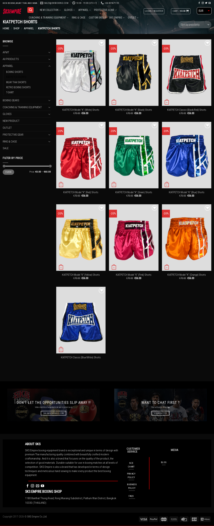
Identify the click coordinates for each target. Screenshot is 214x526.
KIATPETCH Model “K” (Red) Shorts (80, 192)
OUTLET (133, 17)
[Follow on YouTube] (42, 486)
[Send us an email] (210, 3)
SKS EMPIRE (117, 17)
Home (6, 28)
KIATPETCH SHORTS (16, 77)
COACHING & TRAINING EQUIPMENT (49, 17)
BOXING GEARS (11, 100)
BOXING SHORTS (14, 72)
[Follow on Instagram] (203, 3)
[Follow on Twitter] (206, 3)
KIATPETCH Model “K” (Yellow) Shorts (81, 274)
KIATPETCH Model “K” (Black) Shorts (133, 109)
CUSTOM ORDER (97, 17)
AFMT (6, 52)
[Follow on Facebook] (199, 3)
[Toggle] (49, 52)
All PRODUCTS (11, 59)
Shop (16, 28)
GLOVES (69, 10)
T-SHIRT (10, 92)
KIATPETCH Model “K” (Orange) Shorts (186, 274)
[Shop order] (194, 24)
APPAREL (84, 10)
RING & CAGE (79, 17)
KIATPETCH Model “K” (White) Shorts (80, 109)
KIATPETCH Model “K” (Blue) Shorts (186, 192)
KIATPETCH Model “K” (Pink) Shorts (133, 274)
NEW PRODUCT (11, 121)
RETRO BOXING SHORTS (18, 87)
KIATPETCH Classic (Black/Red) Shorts (186, 109)
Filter (8, 172)
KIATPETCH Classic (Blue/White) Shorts (81, 357)
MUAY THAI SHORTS (16, 82)
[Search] (30, 10)
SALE (6, 148)
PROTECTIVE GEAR (105, 10)
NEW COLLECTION (50, 10)
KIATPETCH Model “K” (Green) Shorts (133, 192)
